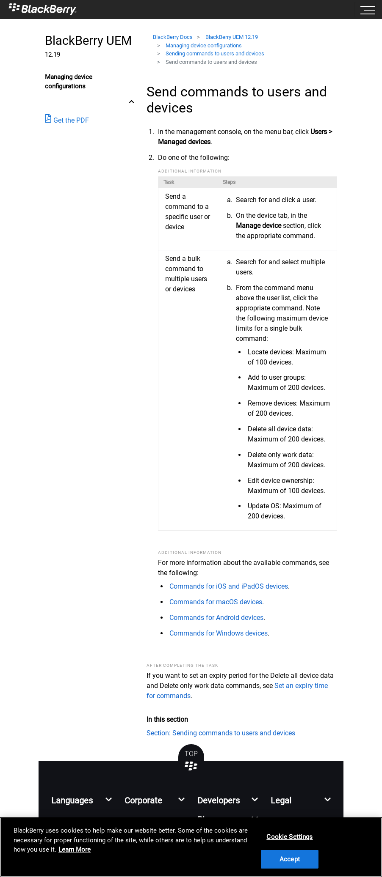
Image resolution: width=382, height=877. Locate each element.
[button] (81, 802)
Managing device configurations (204, 45)
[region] (191, 847)
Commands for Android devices (216, 618)
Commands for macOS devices (215, 602)
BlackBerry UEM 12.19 (231, 37)
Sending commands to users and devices (215, 53)
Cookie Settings (289, 837)
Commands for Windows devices (218, 633)
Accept (290, 859)
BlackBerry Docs (173, 37)
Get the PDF (67, 120)
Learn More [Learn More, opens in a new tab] (74, 849)
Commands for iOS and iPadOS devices (228, 586)
